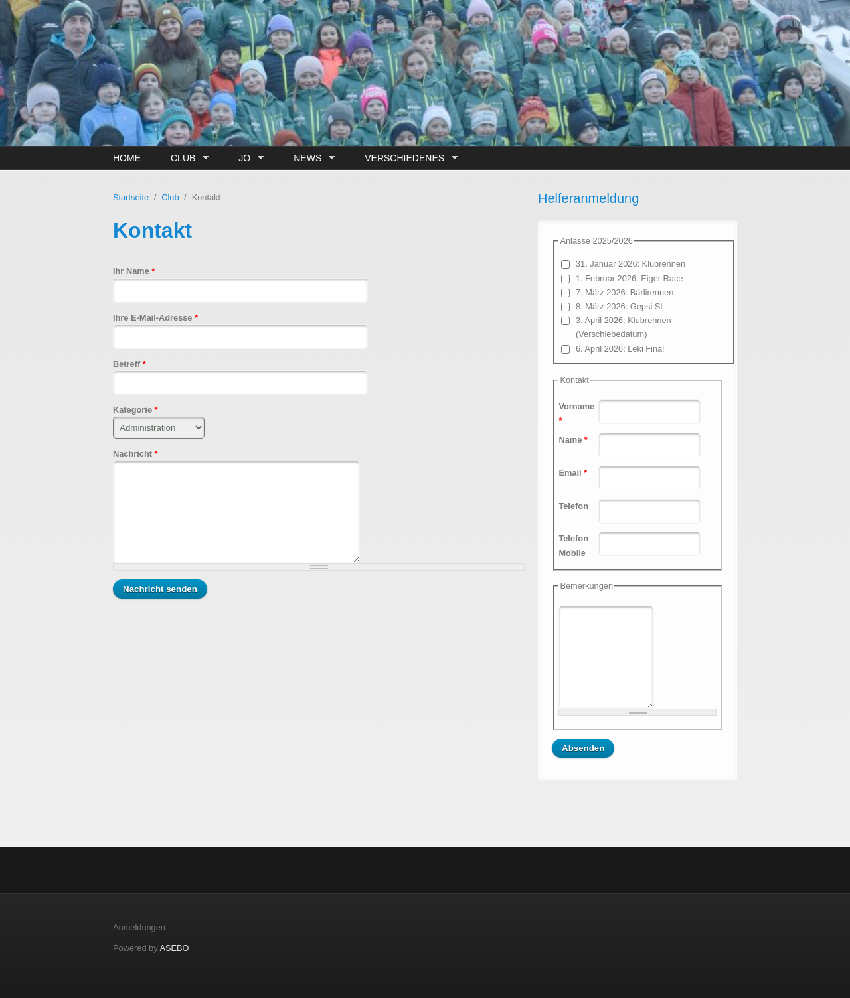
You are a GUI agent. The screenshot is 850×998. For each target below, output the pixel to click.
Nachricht (135, 454)
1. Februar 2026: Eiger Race (629, 278)
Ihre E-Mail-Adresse (155, 317)
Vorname (576, 413)
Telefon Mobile (573, 545)
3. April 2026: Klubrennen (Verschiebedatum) (623, 327)
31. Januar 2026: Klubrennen (630, 264)
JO (247, 158)
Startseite (131, 197)
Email (572, 473)
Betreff (129, 364)
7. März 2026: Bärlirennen (624, 292)
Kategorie (135, 410)
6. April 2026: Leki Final (620, 349)
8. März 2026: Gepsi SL (620, 306)
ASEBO (174, 948)
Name (572, 440)
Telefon (573, 506)
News (311, 158)
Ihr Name (134, 271)
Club (186, 158)
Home (127, 158)
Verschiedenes (407, 158)
